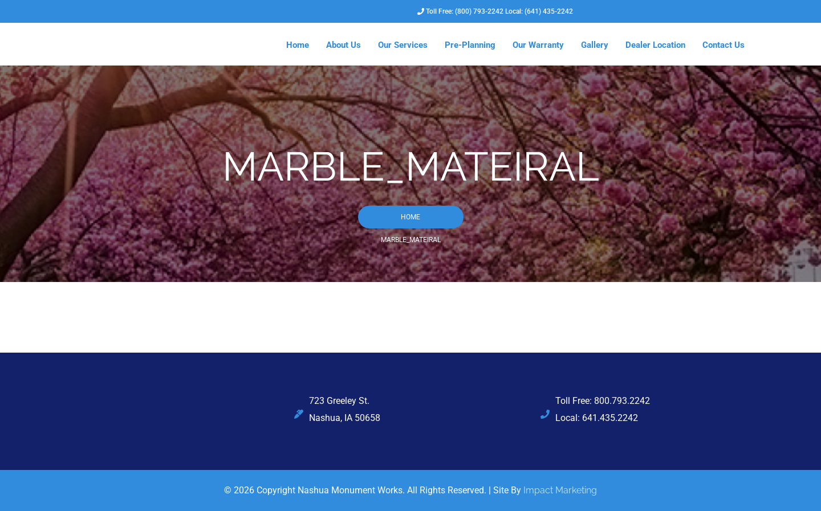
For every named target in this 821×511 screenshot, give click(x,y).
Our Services (403, 45)
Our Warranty (538, 45)
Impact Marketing (560, 490)
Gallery (594, 45)
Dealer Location (655, 45)
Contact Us (723, 45)
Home (297, 45)
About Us (343, 45)
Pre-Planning (470, 45)
